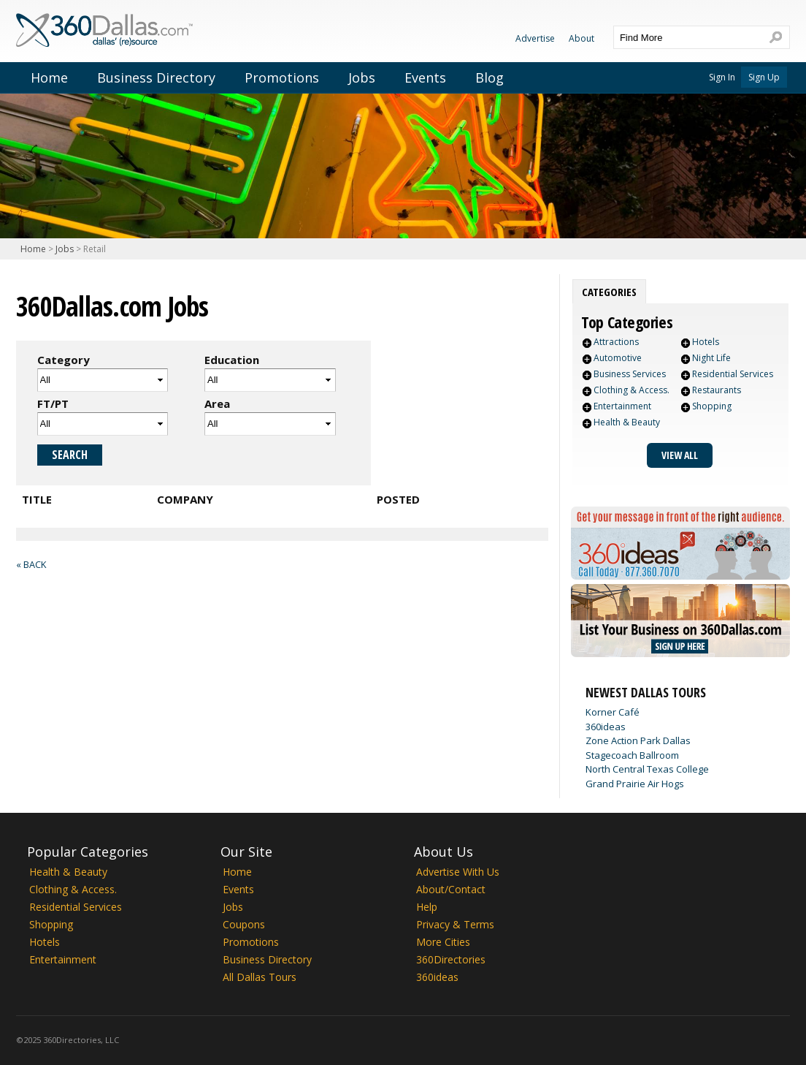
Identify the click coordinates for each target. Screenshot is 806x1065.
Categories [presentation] (609, 291)
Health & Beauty (627, 422)
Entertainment (622, 406)
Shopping (712, 406)
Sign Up (764, 77)
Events (425, 77)
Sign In (722, 77)
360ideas (606, 726)
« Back (31, 564)
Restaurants (716, 390)
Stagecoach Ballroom (632, 755)
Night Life (711, 358)
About (581, 38)
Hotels (705, 342)
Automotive (618, 358)
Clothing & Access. (631, 390)
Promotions (282, 77)
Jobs (361, 77)
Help (426, 907)
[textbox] (687, 37)
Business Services (630, 374)
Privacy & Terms (455, 924)
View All (679, 455)
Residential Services (732, 374)
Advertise (535, 38)
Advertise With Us (457, 872)
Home (49, 77)
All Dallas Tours (259, 977)
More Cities (443, 942)
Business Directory (156, 77)
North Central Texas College (647, 769)
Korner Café (613, 712)
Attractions (616, 342)
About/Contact (450, 889)
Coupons (244, 924)
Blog (489, 77)
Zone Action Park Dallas (638, 740)
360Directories (450, 959)
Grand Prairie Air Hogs (635, 783)
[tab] (609, 291)
